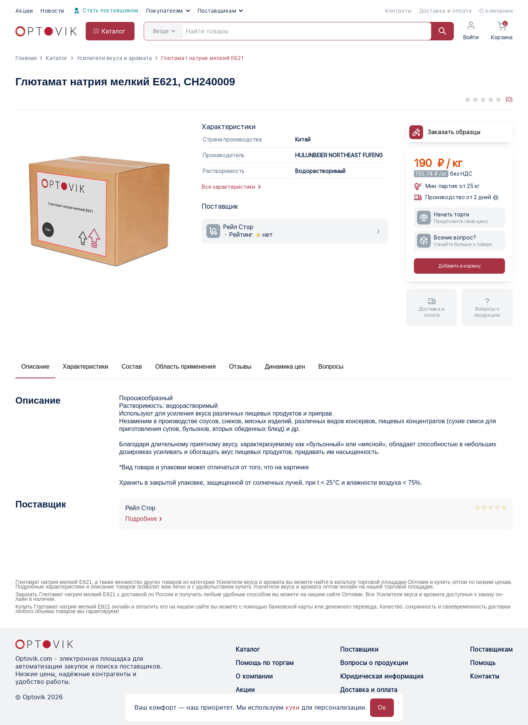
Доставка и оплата (445, 11)
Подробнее (141, 518)
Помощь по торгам (265, 663)
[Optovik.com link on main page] (45, 31)
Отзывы (240, 366)
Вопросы (331, 366)
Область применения (185, 366)
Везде (164, 31)
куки (293, 707)
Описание (35, 366)
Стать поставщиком (105, 10)
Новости (52, 11)
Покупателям (167, 10)
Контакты (398, 11)
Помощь (482, 663)
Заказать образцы (454, 132)
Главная (26, 58)
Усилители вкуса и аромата (114, 58)
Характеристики (85, 366)
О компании (496, 11)
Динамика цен (285, 366)
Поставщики (359, 649)
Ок (382, 707)
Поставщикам (220, 10)
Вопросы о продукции (374, 663)
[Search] (299, 31)
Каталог (56, 58)
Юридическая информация (381, 676)
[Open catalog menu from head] (110, 31)
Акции (24, 11)
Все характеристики (231, 187)
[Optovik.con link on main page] (44, 644)
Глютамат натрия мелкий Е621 (202, 58)
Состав (131, 366)
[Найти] (439, 31)
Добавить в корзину (459, 266)
